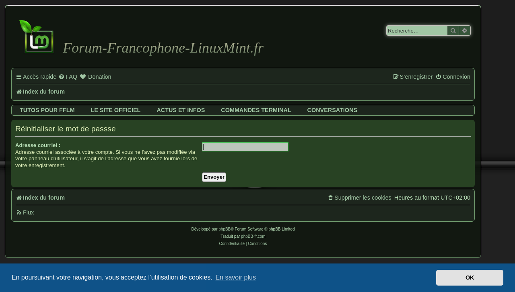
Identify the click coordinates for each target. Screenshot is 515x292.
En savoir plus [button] (235, 277)
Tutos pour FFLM (47, 110)
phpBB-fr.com (253, 236)
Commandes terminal (256, 110)
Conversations (332, 110)
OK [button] (470, 277)
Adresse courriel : (37, 145)
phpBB (224, 229)
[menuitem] (67, 77)
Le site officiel (115, 110)
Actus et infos (181, 110)
